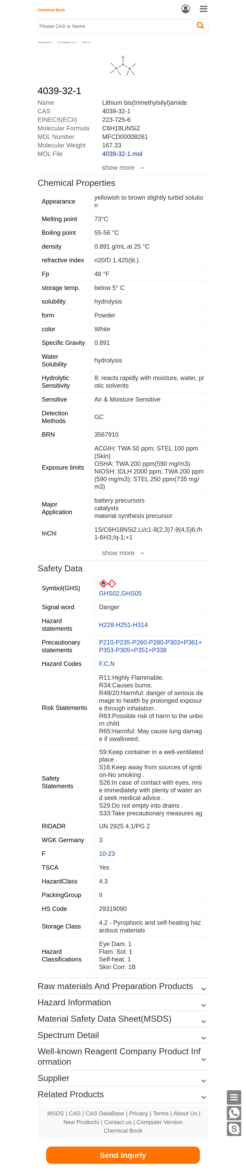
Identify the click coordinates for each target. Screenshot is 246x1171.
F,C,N (107, 663)
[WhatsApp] (234, 1113)
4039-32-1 (86, 42)
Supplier (53, 1078)
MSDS (55, 1113)
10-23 (107, 853)
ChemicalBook (44, 42)
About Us (185, 1113)
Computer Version (159, 1122)
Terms (161, 1113)
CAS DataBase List (66, 42)
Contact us (118, 1122)
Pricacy (138, 1113)
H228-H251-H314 (123, 624)
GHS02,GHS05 (120, 593)
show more (118, 167)
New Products (81, 1122)
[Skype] (234, 1129)
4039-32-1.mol (122, 153)
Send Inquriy (123, 1155)
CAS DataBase (105, 1113)
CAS (75, 1113)
